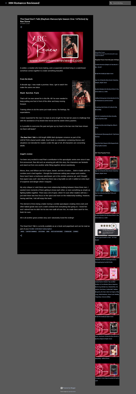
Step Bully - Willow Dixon (102, 358)
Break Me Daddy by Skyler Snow (104, 73)
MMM (48, 231)
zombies (75, 231)
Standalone (68, 231)
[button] (21, 27)
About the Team (100, 52)
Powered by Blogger (68, 388)
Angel (22, 231)
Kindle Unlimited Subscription (40, 229)
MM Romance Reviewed (24, 3)
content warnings (31, 231)
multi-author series (57, 231)
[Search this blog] (122, 3)
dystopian (42, 231)
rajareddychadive (72, 391)
